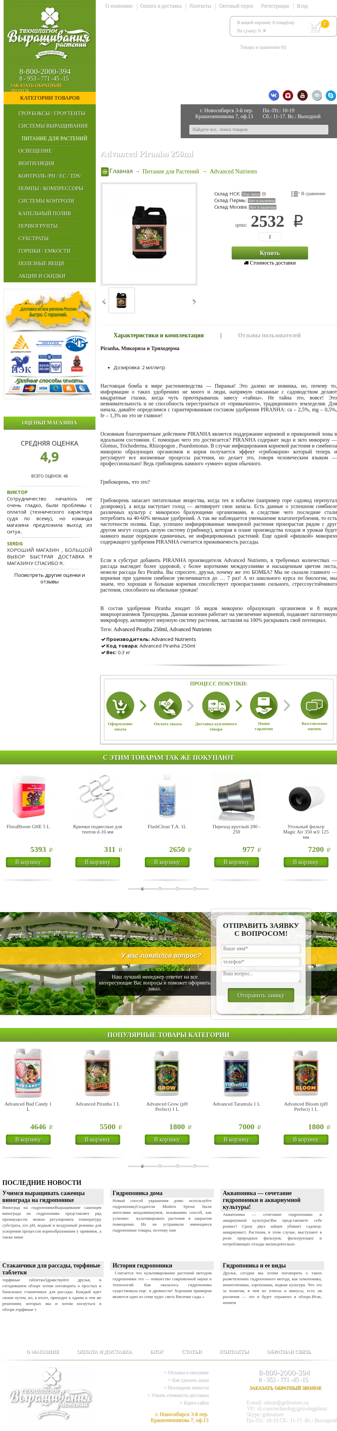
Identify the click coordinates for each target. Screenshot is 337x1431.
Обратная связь (289, 1351)
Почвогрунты (38, 226)
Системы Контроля (46, 201)
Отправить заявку (260, 995)
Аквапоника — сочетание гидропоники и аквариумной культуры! (261, 1200)
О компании (118, 5)
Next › (193, 302)
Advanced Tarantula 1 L (236, 1104)
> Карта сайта (193, 1402)
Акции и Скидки (41, 276)
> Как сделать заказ (188, 1379)
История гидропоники (142, 1265)
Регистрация (275, 5)
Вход (302, 5)
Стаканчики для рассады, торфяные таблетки (51, 1269)
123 (261, 236)
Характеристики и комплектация (159, 335)
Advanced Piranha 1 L (97, 1104)
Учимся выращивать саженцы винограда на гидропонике (43, 1196)
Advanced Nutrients (190, 629)
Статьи (192, 1351)
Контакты (200, 5)
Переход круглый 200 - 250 (236, 829)
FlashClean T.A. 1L (167, 826)
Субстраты (33, 238)
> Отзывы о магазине (186, 1372)
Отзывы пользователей (269, 335)
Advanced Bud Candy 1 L (28, 1106)
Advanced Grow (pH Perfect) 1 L (167, 1106)
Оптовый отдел (236, 5)
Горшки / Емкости (44, 251)
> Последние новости (185, 1387)
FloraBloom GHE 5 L (28, 826)
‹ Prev (104, 302)
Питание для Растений (54, 138)
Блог (157, 1351)
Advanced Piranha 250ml (140, 629)
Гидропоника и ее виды (254, 1265)
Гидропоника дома (138, 1193)
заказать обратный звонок (52, 88)
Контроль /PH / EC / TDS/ (50, 176)
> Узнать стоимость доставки (177, 1394)
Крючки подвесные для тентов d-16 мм (97, 829)
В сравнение (313, 193)
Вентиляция (36, 163)
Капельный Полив (44, 213)
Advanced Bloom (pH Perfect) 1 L (305, 1106)
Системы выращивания (53, 126)
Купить (270, 253)
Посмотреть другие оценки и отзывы (49, 578)
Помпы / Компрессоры (50, 188)
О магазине (42, 1351)
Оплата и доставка (160, 5)
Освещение (35, 151)
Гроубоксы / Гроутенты (51, 113)
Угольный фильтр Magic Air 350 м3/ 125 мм (306, 832)
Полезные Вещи (41, 263)
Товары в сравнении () (263, 46)
